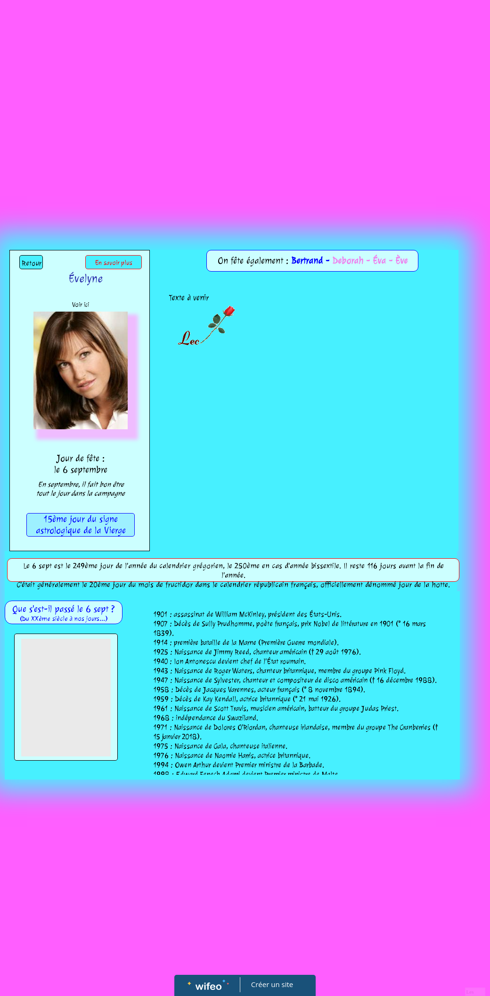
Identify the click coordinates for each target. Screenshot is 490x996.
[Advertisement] (106, 111)
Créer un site (272, 984)
